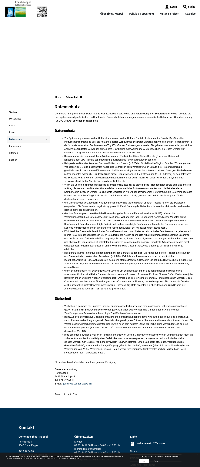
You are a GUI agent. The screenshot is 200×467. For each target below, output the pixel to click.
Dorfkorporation (138, 431)
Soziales (190, 13)
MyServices (15, 91)
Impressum (15, 119)
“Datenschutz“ (74, 458)
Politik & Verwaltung (141, 13)
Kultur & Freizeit (169, 13)
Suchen (13, 133)
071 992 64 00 (26, 424)
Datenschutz (17, 113)
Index (12, 105)
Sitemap (13, 126)
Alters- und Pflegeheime (142, 438)
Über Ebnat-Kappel (111, 13)
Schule (133, 424)
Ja (144, 461)
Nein (156, 461)
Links (12, 98)
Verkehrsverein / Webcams (147, 417)
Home (58, 70)
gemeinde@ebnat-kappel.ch (77, 356)
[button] (189, 6)
